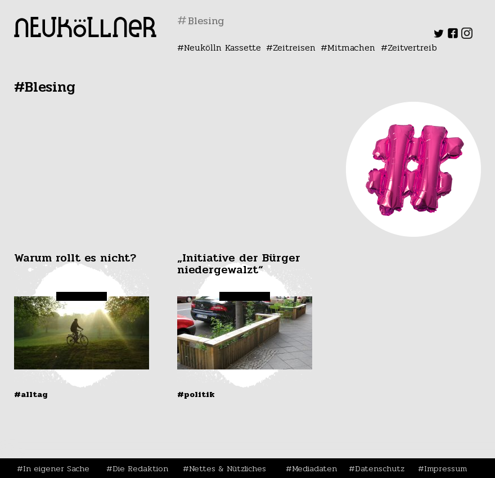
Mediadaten (314, 468)
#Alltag (31, 394)
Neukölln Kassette (222, 47)
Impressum (445, 468)
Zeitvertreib (412, 47)
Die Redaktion (140, 468)
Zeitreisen (294, 47)
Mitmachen (351, 47)
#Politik (196, 394)
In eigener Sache (56, 468)
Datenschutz (379, 468)
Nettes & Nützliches (227, 468)
